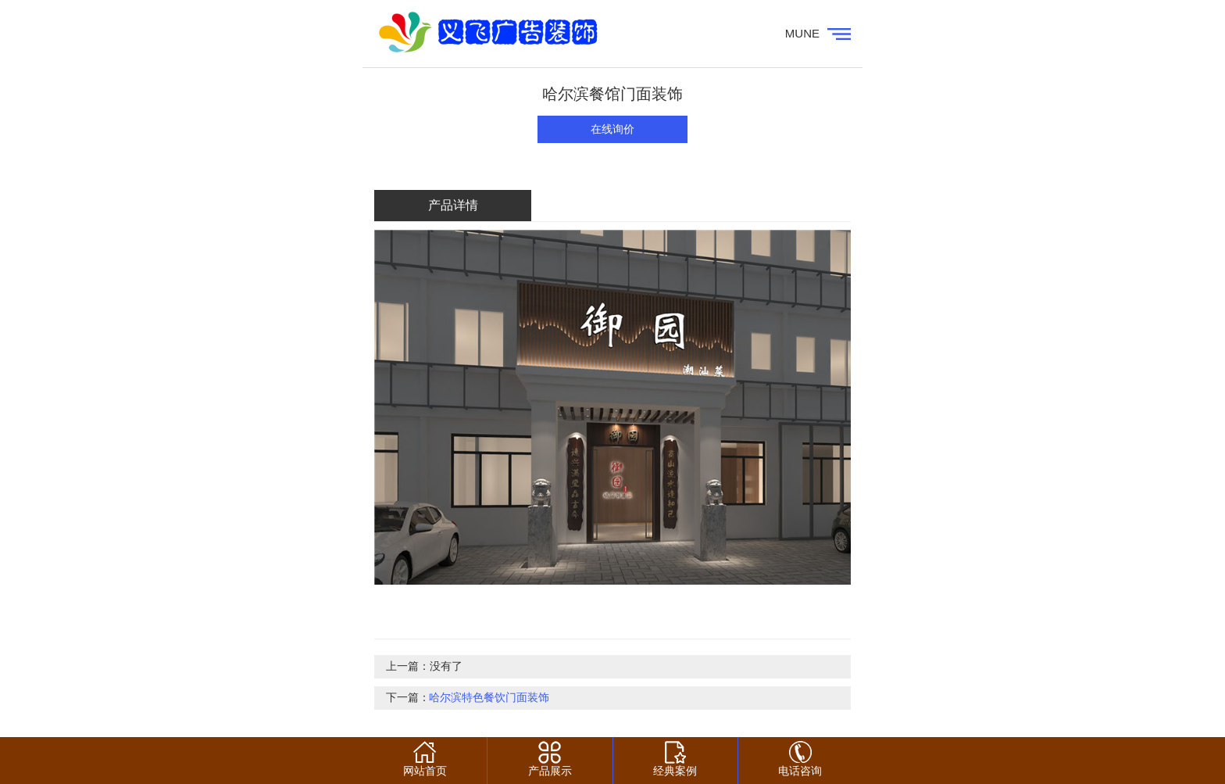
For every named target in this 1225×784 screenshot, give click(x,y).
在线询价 (612, 129)
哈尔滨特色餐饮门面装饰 (489, 697)
